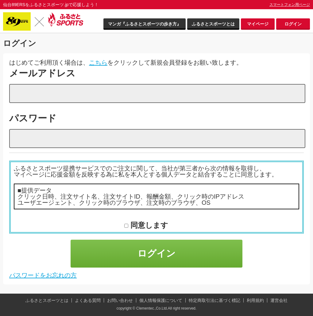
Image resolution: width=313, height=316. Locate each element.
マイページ (258, 23)
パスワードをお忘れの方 (43, 275)
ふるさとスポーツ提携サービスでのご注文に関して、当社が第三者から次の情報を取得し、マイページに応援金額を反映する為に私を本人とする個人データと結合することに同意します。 (146, 171)
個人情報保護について (160, 300)
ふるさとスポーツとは (213, 23)
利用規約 (255, 300)
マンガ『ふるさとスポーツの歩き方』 (144, 23)
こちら (98, 62)
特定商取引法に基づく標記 (214, 300)
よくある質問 (88, 300)
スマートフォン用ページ (289, 4)
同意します (148, 225)
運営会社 (279, 300)
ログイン (293, 23)
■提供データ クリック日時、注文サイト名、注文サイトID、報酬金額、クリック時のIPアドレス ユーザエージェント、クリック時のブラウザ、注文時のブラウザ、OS (130, 196)
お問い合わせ (120, 300)
